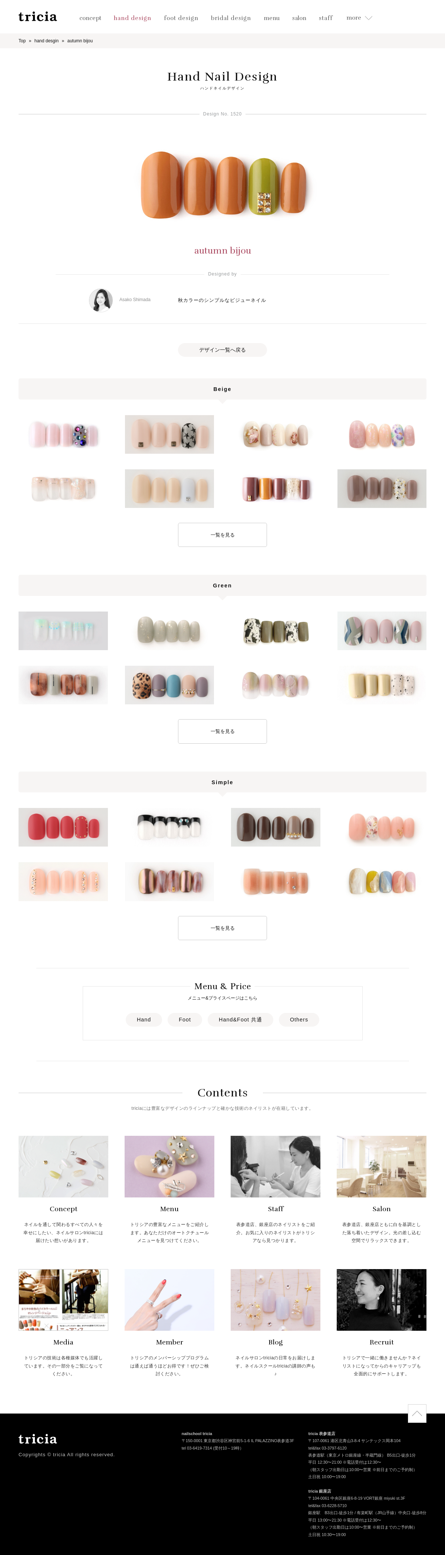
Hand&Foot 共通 (240, 1020)
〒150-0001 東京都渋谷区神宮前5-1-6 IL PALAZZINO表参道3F (238, 1441)
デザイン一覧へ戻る (222, 350)
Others (299, 1020)
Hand (144, 1020)
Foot (185, 1020)
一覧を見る (223, 535)
